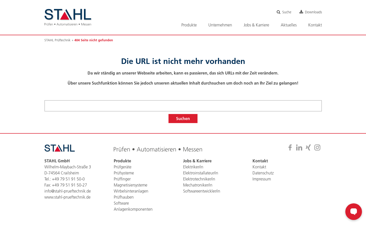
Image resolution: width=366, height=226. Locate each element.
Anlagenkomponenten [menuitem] (133, 209)
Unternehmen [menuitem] (220, 24)
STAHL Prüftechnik (57, 40)
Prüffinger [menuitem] (122, 178)
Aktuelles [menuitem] (289, 24)
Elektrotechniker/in (199, 178)
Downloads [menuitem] (313, 12)
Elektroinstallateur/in (200, 172)
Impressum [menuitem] (261, 178)
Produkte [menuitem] (189, 24)
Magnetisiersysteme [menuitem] (130, 184)
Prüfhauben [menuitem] (124, 197)
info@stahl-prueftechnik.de (67, 191)
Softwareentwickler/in (201, 191)
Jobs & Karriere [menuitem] (256, 24)
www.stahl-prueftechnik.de (67, 197)
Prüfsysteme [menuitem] (124, 172)
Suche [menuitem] (286, 12)
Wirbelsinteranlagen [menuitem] (131, 191)
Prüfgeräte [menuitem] (122, 166)
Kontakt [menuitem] (315, 24)
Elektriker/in (193, 166)
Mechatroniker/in (197, 184)
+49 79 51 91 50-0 (68, 178)
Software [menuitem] (121, 203)
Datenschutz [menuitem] (263, 172)
